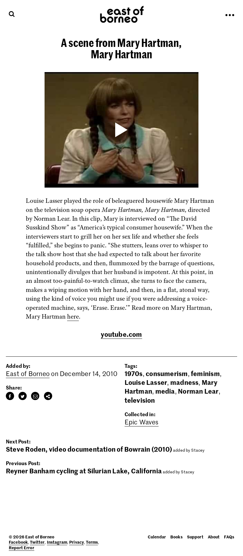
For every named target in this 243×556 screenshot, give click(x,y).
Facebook (18, 542)
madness (184, 382)
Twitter (37, 542)
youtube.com (121, 334)
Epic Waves (142, 421)
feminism (205, 373)
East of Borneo (28, 373)
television (140, 400)
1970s (134, 373)
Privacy (76, 542)
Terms (92, 542)
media (165, 391)
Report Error (21, 547)
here (73, 316)
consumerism (167, 373)
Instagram (57, 542)
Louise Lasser (146, 382)
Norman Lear (198, 391)
